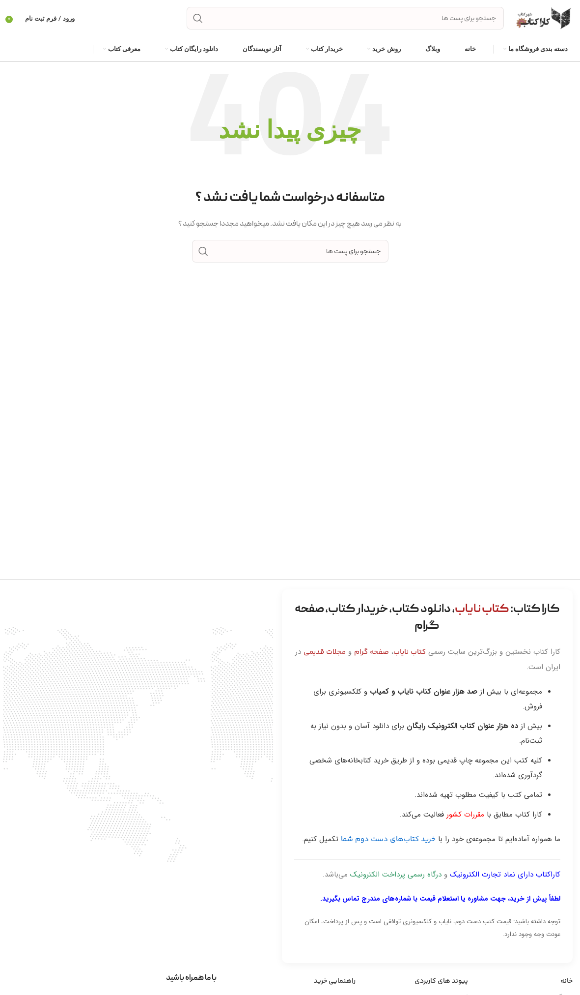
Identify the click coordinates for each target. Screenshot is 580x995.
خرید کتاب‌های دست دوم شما (388, 839)
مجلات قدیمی (325, 652)
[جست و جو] (345, 18)
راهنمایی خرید (335, 981)
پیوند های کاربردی (441, 981)
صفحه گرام (371, 652)
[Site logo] (543, 18)
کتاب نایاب (409, 652)
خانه (566, 981)
